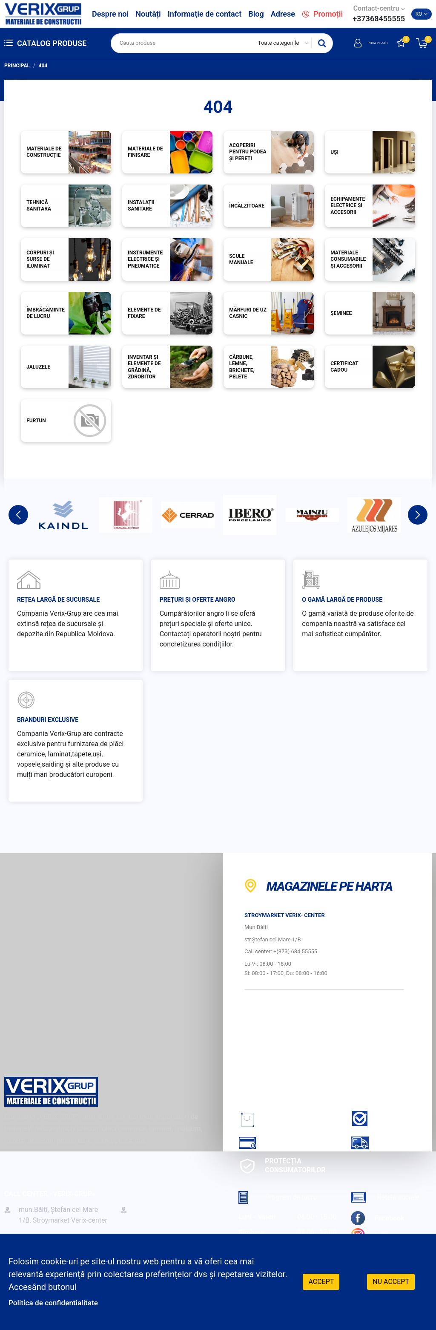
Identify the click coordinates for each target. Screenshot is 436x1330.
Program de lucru (277, 1197)
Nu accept (391, 1281)
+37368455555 (379, 18)
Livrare (377, 1142)
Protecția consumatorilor (281, 1165)
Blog (256, 13)
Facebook (377, 1218)
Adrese (283, 13)
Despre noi (110, 13)
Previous (18, 515)
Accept (321, 1281)
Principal (17, 66)
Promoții (322, 13)
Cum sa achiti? (277, 1142)
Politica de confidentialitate (60, 1302)
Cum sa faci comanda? (272, 1119)
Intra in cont (360, 43)
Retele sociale (385, 1197)
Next (417, 515)
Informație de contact (205, 13)
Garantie (380, 1118)
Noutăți (148, 13)
